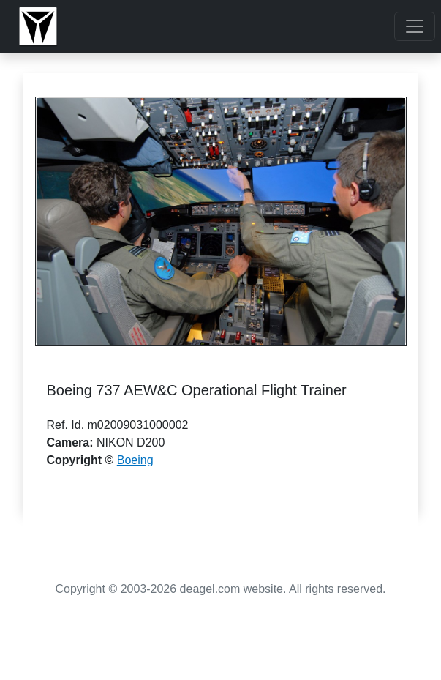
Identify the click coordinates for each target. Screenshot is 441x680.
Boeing (135, 460)
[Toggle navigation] (414, 26)
